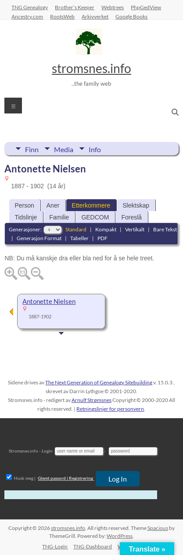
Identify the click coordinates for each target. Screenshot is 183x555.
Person (24, 205)
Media (63, 148)
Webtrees (112, 7)
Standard (75, 229)
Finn (32, 148)
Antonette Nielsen (48, 301)
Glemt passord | (53, 478)
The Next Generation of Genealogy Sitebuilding (98, 382)
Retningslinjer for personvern (110, 408)
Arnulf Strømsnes (91, 400)
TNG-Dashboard (92, 546)
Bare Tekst (165, 229)
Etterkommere (91, 205)
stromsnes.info (91, 68)
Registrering (81, 478)
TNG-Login (55, 546)
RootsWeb (62, 16)
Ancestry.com (27, 16)
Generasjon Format (39, 238)
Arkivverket (95, 16)
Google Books (131, 16)
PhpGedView (146, 7)
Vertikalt (134, 229)
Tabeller (79, 238)
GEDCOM (95, 217)
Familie (59, 217)
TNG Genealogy (29, 7)
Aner (53, 205)
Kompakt (105, 229)
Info (95, 148)
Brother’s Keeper (74, 7)
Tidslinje (25, 217)
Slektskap (135, 205)
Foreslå (131, 217)
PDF (102, 238)
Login (47, 450)
